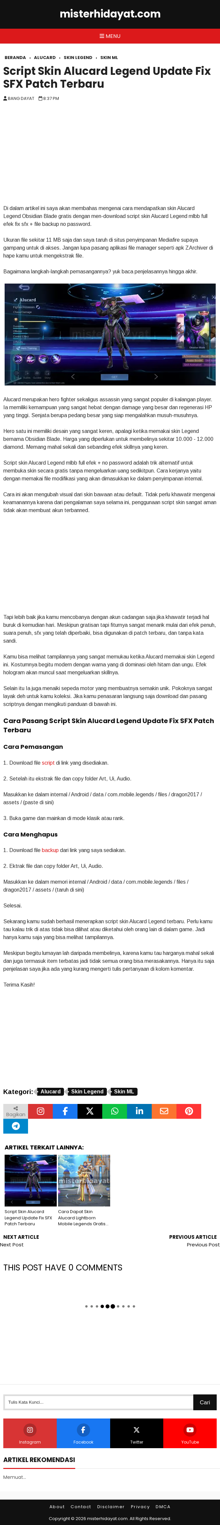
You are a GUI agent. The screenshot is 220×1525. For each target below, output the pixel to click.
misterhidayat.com (110, 14)
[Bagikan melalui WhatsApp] (114, 1111)
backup (50, 850)
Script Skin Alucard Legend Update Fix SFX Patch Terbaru (107, 77)
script (48, 763)
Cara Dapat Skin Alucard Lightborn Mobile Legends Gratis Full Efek (82, 1218)
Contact (81, 1507)
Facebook (83, 1434)
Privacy (140, 1507)
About (57, 1507)
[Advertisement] (110, 155)
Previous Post (203, 1244)
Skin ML (124, 1091)
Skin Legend (87, 1091)
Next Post (12, 1244)
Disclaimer (111, 1507)
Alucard (51, 1091)
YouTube (190, 1434)
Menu (110, 36)
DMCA (163, 1507)
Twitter (136, 1434)
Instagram (30, 1434)
